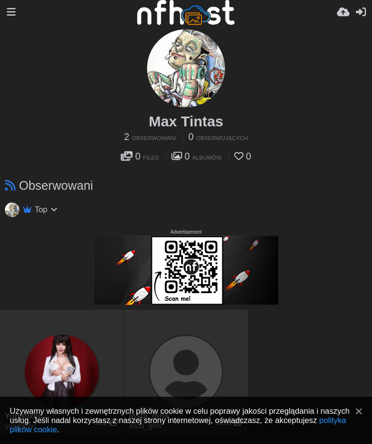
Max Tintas (186, 121)
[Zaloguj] (360, 12)
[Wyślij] (343, 12)
